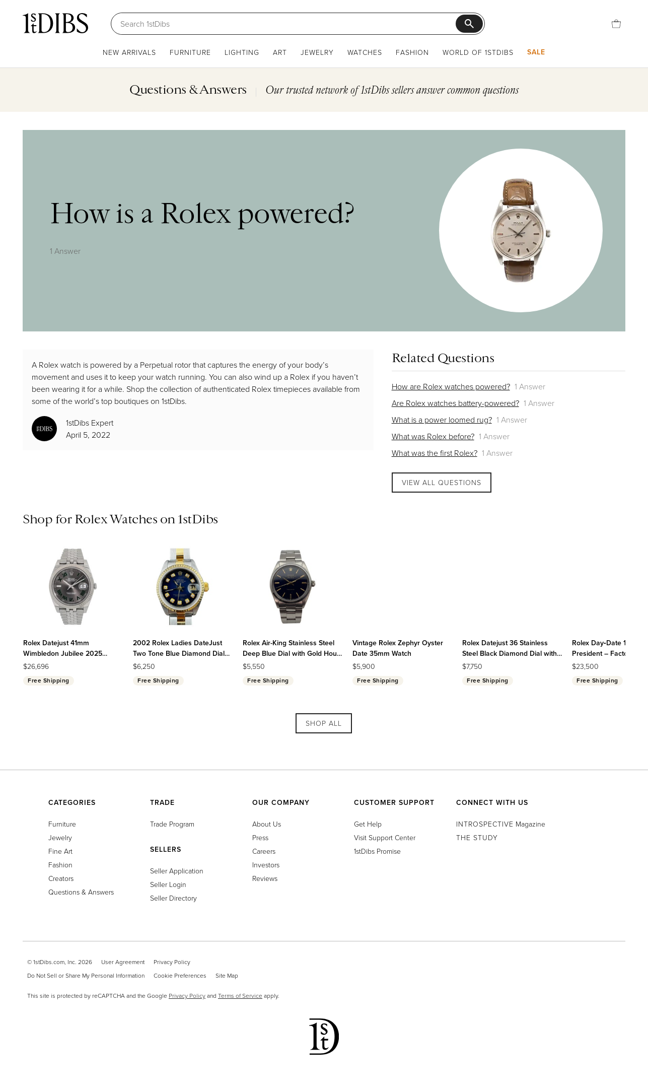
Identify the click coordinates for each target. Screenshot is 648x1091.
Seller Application (176, 870)
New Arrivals (129, 52)
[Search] (288, 23)
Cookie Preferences (180, 975)
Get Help (368, 824)
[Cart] (616, 23)
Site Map (226, 975)
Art (280, 52)
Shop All (324, 723)
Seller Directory (173, 898)
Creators (61, 878)
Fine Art (60, 851)
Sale (536, 52)
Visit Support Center (384, 837)
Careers (263, 851)
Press (260, 837)
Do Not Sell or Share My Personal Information (86, 975)
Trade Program (172, 824)
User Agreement (123, 962)
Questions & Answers (81, 892)
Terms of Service (240, 995)
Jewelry (317, 52)
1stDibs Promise (377, 851)
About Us (266, 824)
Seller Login (168, 884)
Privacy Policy (172, 962)
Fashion (412, 52)
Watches (364, 52)
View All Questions (441, 482)
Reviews (264, 878)
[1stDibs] (55, 23)
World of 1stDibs (478, 52)
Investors (265, 864)
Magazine (500, 824)
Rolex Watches (116, 518)
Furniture (190, 52)
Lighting (242, 52)
